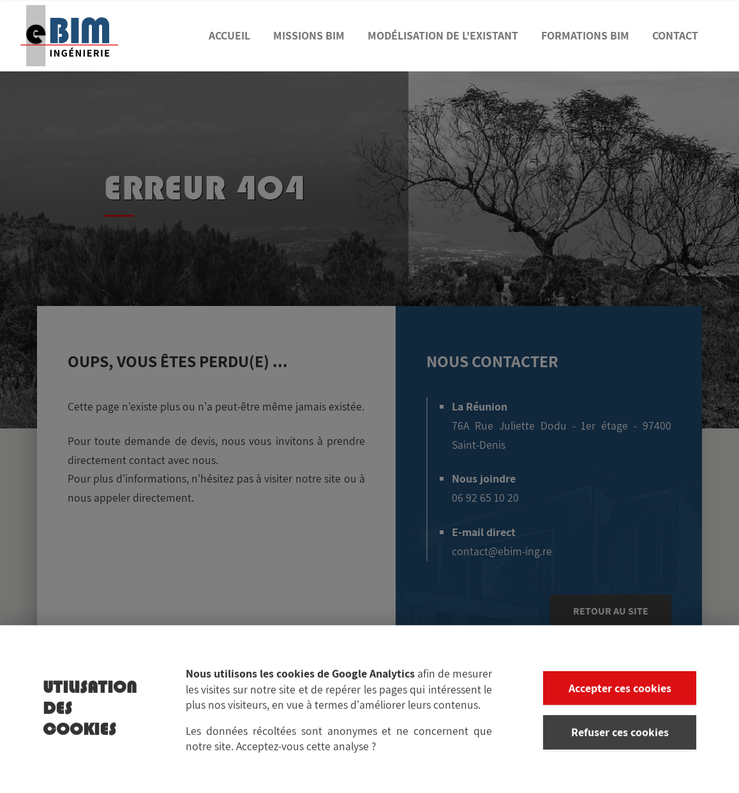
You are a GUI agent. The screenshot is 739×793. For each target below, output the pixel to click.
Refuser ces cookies (620, 737)
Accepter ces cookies (620, 693)
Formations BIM (585, 35)
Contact (675, 35)
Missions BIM (309, 35)
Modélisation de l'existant (443, 35)
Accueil (229, 35)
